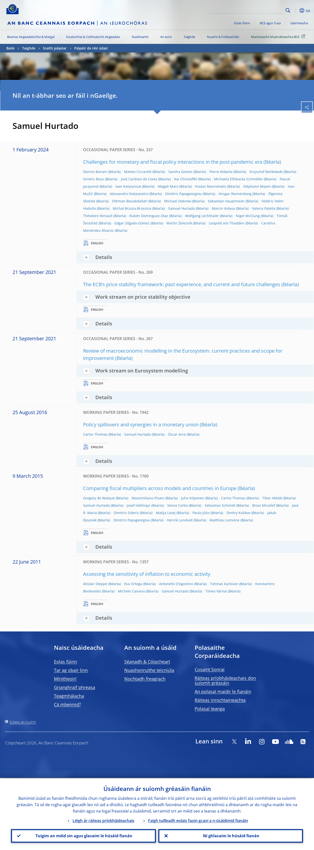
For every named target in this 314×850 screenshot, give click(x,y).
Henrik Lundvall (180, 520)
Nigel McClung (248, 215)
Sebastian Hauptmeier (226, 201)
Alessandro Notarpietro (129, 193)
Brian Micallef (263, 505)
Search (288, 10)
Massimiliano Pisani (148, 498)
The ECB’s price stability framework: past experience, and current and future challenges (181, 284)
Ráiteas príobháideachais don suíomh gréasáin (225, 680)
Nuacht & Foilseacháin (223, 37)
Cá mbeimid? (67, 704)
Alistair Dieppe (95, 583)
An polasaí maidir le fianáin (223, 691)
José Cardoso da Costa (139, 179)
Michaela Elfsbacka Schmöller (238, 179)
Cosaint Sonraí (210, 669)
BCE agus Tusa (270, 23)
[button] (295, 10)
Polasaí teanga (210, 709)
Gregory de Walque (99, 498)
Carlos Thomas (95, 434)
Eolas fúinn (242, 23)
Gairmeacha (299, 23)
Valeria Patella (263, 208)
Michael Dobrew (177, 201)
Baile (10, 48)
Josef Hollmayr (138, 505)
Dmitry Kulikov (238, 512)
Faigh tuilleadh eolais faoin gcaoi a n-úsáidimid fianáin (198, 820)
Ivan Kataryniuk (128, 186)
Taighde (189, 37)
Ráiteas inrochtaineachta (220, 700)
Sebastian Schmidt (220, 505)
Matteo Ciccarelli (137, 171)
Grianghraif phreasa (74, 687)
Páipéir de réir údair (91, 48)
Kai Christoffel (185, 179)
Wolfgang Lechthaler (202, 215)
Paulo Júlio (201, 512)
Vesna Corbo (177, 505)
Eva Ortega (133, 583)
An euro (166, 37)
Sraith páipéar (55, 48)
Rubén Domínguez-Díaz (148, 215)
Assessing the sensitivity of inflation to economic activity (146, 574)
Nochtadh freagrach (144, 679)
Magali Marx (168, 186)
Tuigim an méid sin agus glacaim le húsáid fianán (83, 835)
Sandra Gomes (180, 171)
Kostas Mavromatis (210, 186)
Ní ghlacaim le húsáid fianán (230, 835)
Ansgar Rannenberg (235, 193)
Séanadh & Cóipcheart (147, 662)
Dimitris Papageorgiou (183, 193)
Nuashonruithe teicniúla (149, 670)
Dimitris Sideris (126, 512)
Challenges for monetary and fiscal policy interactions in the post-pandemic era (172, 162)
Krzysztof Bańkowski (266, 171)
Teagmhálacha (69, 696)
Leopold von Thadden (226, 223)
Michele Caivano (131, 591)
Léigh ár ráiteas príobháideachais (103, 820)
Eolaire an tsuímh (23, 722)
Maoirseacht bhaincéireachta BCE (279, 36)
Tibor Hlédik (272, 498)
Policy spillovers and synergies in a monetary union (141, 424)
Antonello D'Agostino (176, 583)
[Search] (259, 9)
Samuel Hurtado (181, 208)
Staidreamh (140, 37)
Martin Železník (179, 223)
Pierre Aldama (221, 171)
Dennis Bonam (95, 171)
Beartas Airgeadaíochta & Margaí (30, 37)
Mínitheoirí (65, 679)
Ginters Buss (93, 179)
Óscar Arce (177, 434)
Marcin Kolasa (223, 208)
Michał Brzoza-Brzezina (132, 208)
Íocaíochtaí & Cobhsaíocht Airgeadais (93, 37)
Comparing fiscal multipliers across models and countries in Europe (159, 488)
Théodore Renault (98, 215)
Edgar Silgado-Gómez (132, 223)
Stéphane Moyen (257, 186)
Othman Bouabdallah (129, 201)
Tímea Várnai (216, 591)
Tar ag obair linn (71, 670)
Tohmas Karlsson (224, 583)
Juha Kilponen (192, 498)
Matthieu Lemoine (224, 520)
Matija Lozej (166, 512)
